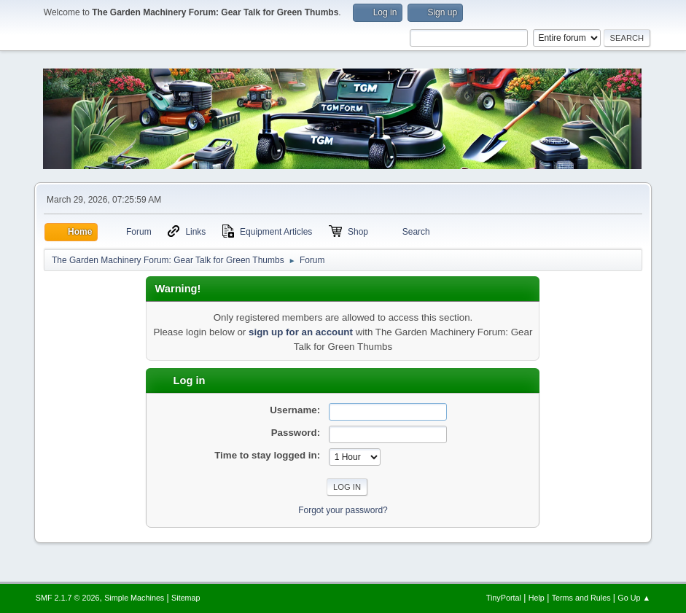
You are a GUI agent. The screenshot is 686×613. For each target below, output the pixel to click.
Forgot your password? (343, 510)
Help (537, 597)
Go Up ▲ (633, 597)
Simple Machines (134, 597)
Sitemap (185, 597)
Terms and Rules (581, 597)
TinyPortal (503, 597)
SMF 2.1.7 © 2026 (68, 597)
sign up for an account (301, 332)
